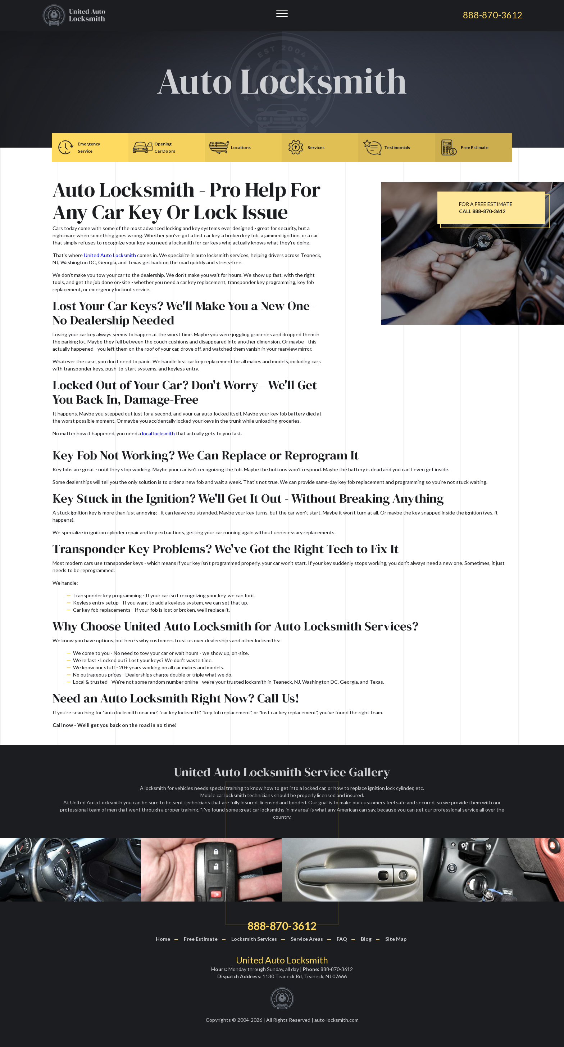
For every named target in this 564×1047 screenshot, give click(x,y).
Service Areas (307, 939)
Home (163, 939)
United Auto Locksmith (110, 255)
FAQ (342, 939)
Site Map (395, 939)
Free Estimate (201, 939)
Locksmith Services (254, 939)
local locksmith (158, 433)
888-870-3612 (282, 925)
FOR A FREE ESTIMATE (486, 207)
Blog (366, 939)
